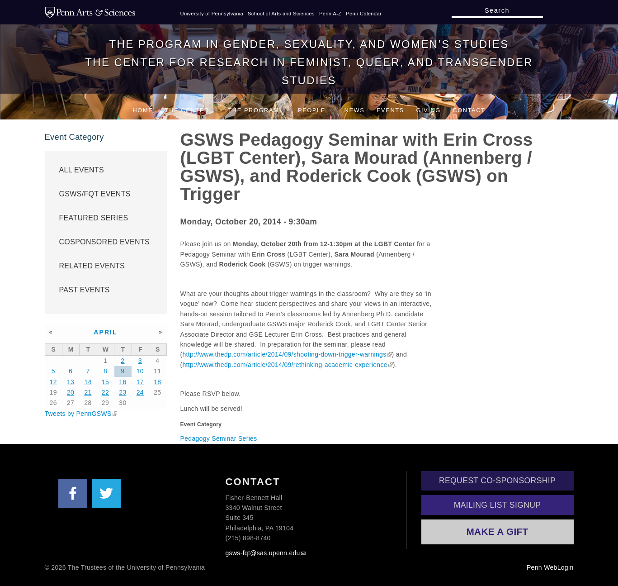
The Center (190, 110)
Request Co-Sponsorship (497, 480)
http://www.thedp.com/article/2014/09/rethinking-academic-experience (285, 364)
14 (87, 382)
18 (157, 382)
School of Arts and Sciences (281, 13)
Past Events (84, 290)
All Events (81, 170)
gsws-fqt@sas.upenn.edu (263, 553)
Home (143, 110)
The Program (257, 110)
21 (87, 392)
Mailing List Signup (497, 505)
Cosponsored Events (104, 242)
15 (105, 382)
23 (122, 392)
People (315, 110)
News (354, 110)
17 (140, 382)
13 (70, 382)
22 (105, 392)
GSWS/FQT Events (95, 194)
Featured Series (93, 218)
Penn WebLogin (550, 567)
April (106, 332)
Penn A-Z (330, 13)
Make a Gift (497, 531)
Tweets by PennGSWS (78, 413)
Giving (428, 110)
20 (70, 392)
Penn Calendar (364, 13)
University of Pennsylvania (212, 13)
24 (140, 392)
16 (122, 382)
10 (140, 371)
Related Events (92, 266)
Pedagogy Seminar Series (218, 438)
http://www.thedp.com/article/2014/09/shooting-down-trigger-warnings (285, 354)
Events (390, 110)
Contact (469, 110)
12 (53, 382)
